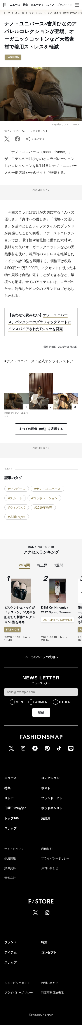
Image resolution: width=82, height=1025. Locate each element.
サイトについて (14, 848)
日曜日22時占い (15, 808)
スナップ (10, 828)
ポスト (45, 788)
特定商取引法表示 (52, 992)
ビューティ (37, 4)
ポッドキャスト (52, 808)
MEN (19, 702)
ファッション (35, 13)
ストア (50, 4)
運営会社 (10, 878)
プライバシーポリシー (55, 858)
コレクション (50, 778)
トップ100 (11, 818)
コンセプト (48, 952)
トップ (6, 13)
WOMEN (41, 702)
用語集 (45, 818)
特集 (25, 4)
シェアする (35, 138)
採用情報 (10, 858)
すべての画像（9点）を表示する (41, 429)
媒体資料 (10, 868)
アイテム (10, 952)
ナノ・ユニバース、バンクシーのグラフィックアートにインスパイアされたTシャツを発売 (39, 322)
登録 (41, 712)
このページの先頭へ (41, 657)
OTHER (65, 702)
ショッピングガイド (17, 983)
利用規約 (46, 848)
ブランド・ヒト (66, 4)
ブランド (10, 942)
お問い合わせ (49, 868)
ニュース (15, 4)
